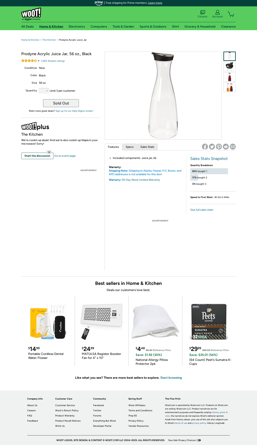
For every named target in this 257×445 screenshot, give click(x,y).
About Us (32, 405)
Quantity (31, 90)
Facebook (98, 405)
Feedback (32, 420)
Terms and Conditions (140, 410)
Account (217, 14)
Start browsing (171, 378)
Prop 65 (132, 415)
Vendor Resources (138, 426)
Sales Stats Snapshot (209, 158)
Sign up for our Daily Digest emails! (74, 111)
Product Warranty (64, 415)
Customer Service (65, 405)
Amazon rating (53, 61)
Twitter (97, 410)
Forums (202, 14)
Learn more (155, 3)
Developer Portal (102, 426)
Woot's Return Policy (66, 410)
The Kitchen (49, 39)
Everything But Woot (104, 420)
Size (34, 83)
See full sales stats (201, 209)
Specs (130, 147)
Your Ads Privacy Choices (182, 440)
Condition (30, 68)
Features (113, 147)
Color (33, 75)
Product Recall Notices (68, 420)
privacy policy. (199, 423)
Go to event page (65, 156)
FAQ (29, 415)
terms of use (181, 423)
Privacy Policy (135, 420)
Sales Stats (147, 147)
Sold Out (61, 103)
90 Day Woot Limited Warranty (141, 180)
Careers (31, 410)
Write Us (60, 426)
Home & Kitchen (30, 39)
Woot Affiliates (136, 405)
